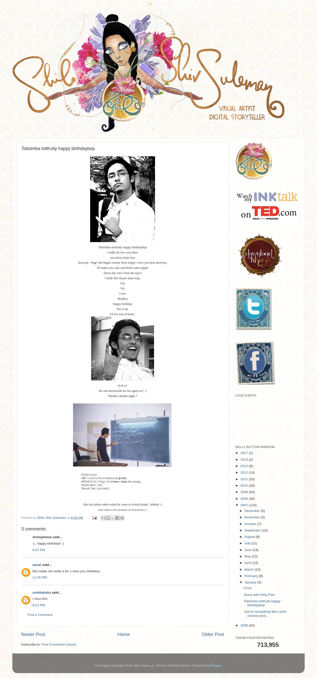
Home (123, 634)
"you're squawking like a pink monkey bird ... (265, 613)
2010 (244, 485)
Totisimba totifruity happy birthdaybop (262, 603)
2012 (244, 472)
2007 (244, 505)
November (252, 517)
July (247, 543)
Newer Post (33, 634)
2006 (244, 625)
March (249, 569)
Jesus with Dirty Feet (259, 595)
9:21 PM (38, 605)
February (251, 576)
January (250, 582)
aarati (36, 565)
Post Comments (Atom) (59, 644)
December (252, 511)
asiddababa (41, 592)
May (248, 556)
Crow (248, 588)
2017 (244, 453)
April (248, 563)
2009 (244, 492)
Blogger (216, 665)
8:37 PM (38, 550)
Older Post (213, 634)
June (248, 550)
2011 (244, 479)
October (250, 524)
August (250, 537)
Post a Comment (40, 615)
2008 (244, 499)
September (253, 530)
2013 (244, 466)
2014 (244, 459)
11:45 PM (39, 577)
